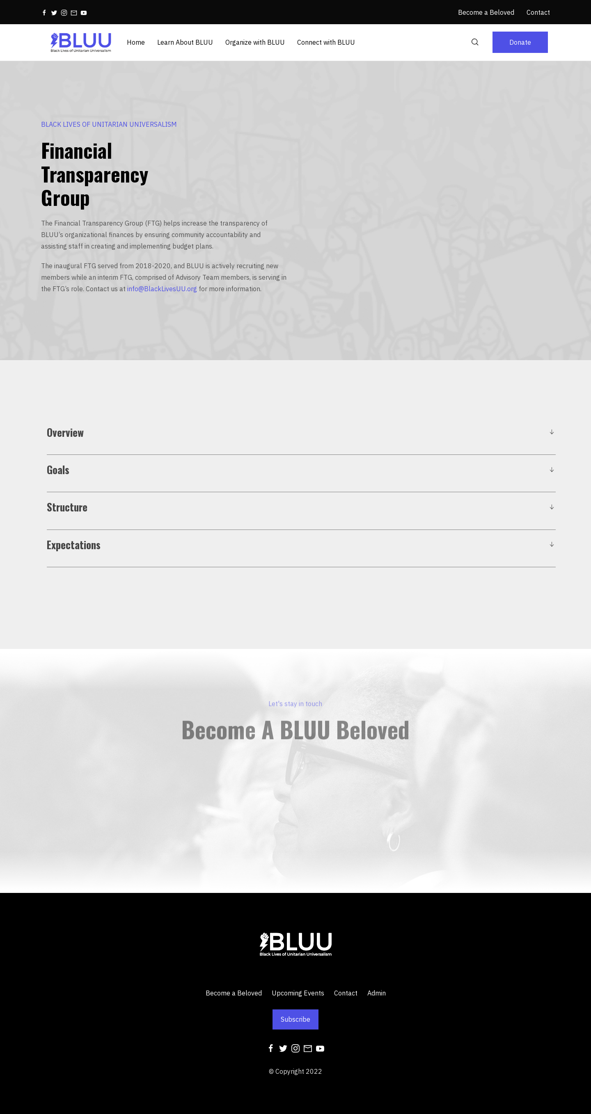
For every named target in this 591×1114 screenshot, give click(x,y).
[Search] (475, 42)
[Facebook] (44, 12)
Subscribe (295, 1019)
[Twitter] (54, 12)
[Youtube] (83, 12)
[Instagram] (64, 12)
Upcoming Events (298, 993)
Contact (345, 993)
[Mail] (74, 12)
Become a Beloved (234, 993)
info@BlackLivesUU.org (162, 289)
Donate (520, 42)
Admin (376, 993)
